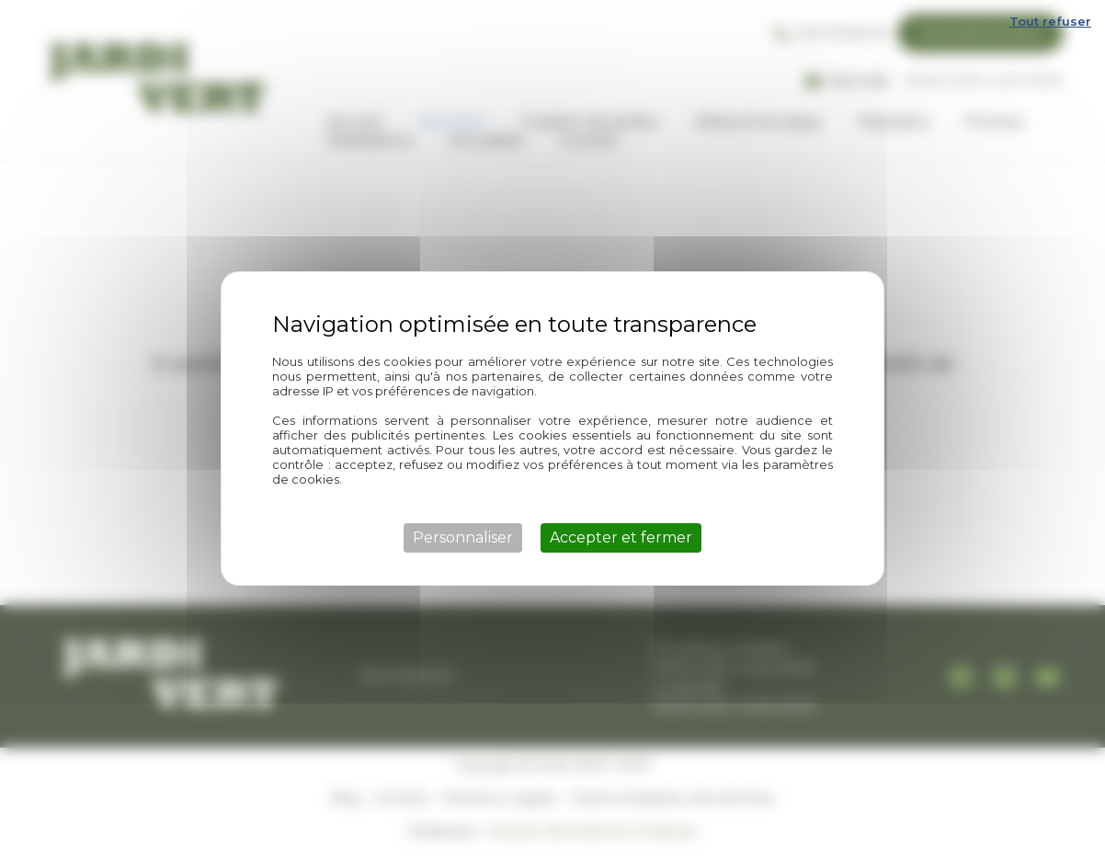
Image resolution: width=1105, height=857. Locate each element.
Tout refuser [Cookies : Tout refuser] (1050, 21)
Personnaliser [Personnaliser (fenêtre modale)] (463, 537)
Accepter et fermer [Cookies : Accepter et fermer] (621, 537)
